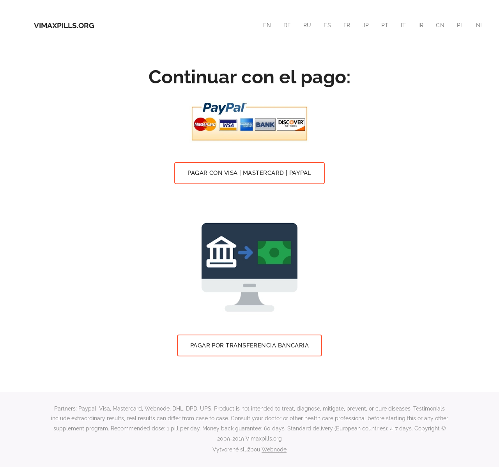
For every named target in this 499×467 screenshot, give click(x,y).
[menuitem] (263, 25)
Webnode (274, 449)
